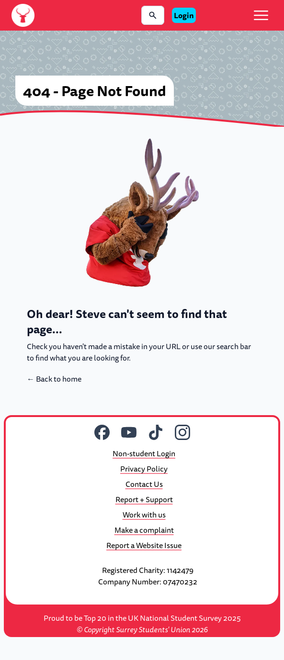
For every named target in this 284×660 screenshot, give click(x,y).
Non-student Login (144, 453)
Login (184, 15)
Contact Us (144, 484)
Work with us (144, 514)
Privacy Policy (144, 468)
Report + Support (144, 499)
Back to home (54, 379)
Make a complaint (144, 530)
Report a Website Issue (144, 545)
